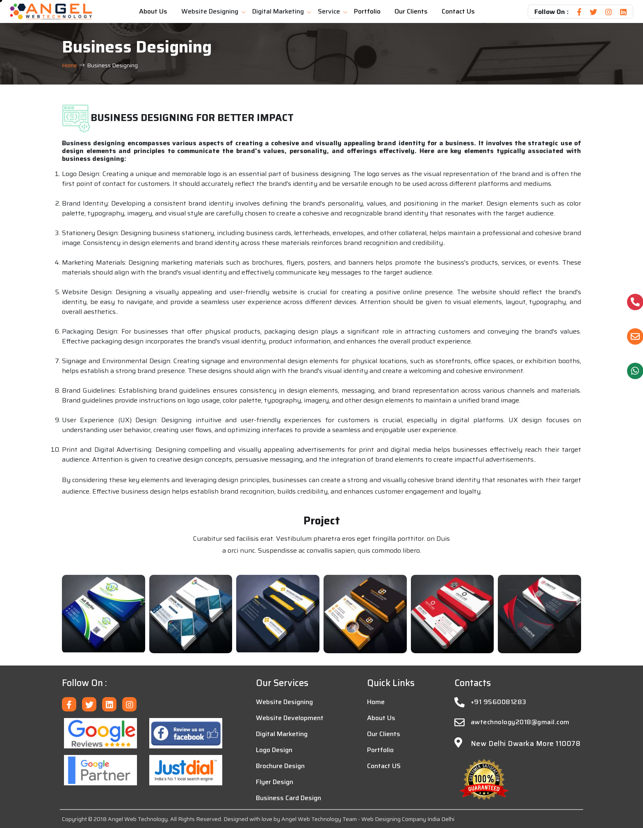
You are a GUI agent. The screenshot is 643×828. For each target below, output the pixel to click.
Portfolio (367, 11)
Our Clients (411, 11)
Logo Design (274, 750)
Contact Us (458, 11)
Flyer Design (274, 782)
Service (329, 11)
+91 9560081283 (499, 702)
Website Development (290, 718)
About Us (153, 11)
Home (69, 65)
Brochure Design (280, 766)
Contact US (384, 766)
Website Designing (209, 11)
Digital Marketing (278, 11)
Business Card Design (288, 798)
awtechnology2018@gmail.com (520, 722)
